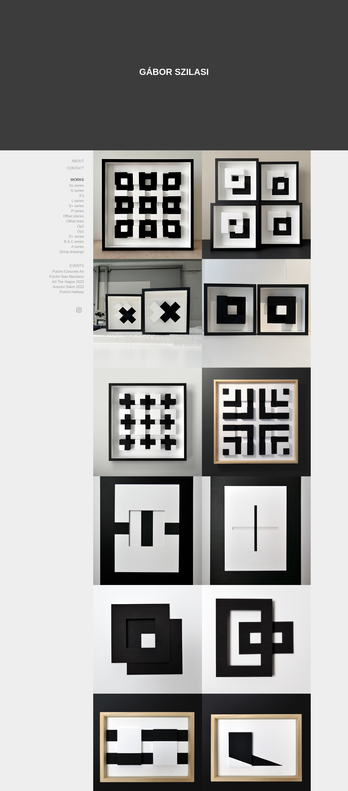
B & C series (74, 241)
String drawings (71, 252)
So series (76, 185)
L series (78, 201)
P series (77, 211)
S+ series (76, 206)
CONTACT (75, 168)
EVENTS (77, 266)
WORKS (77, 180)
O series (77, 190)
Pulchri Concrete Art (68, 271)
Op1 (80, 231)
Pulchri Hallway (72, 292)
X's (81, 196)
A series (77, 247)
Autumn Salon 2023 (68, 287)
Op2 (80, 226)
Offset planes (73, 216)
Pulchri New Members (66, 277)
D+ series (76, 236)
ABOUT (78, 161)
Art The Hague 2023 (68, 282)
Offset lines (75, 221)
